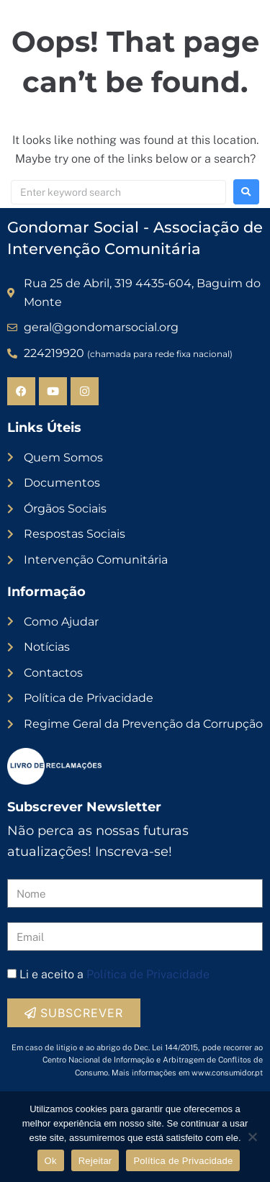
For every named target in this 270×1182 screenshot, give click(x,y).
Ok (51, 1160)
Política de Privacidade (148, 974)
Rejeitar (95, 1160)
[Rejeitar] (252, 1136)
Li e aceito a (114, 974)
